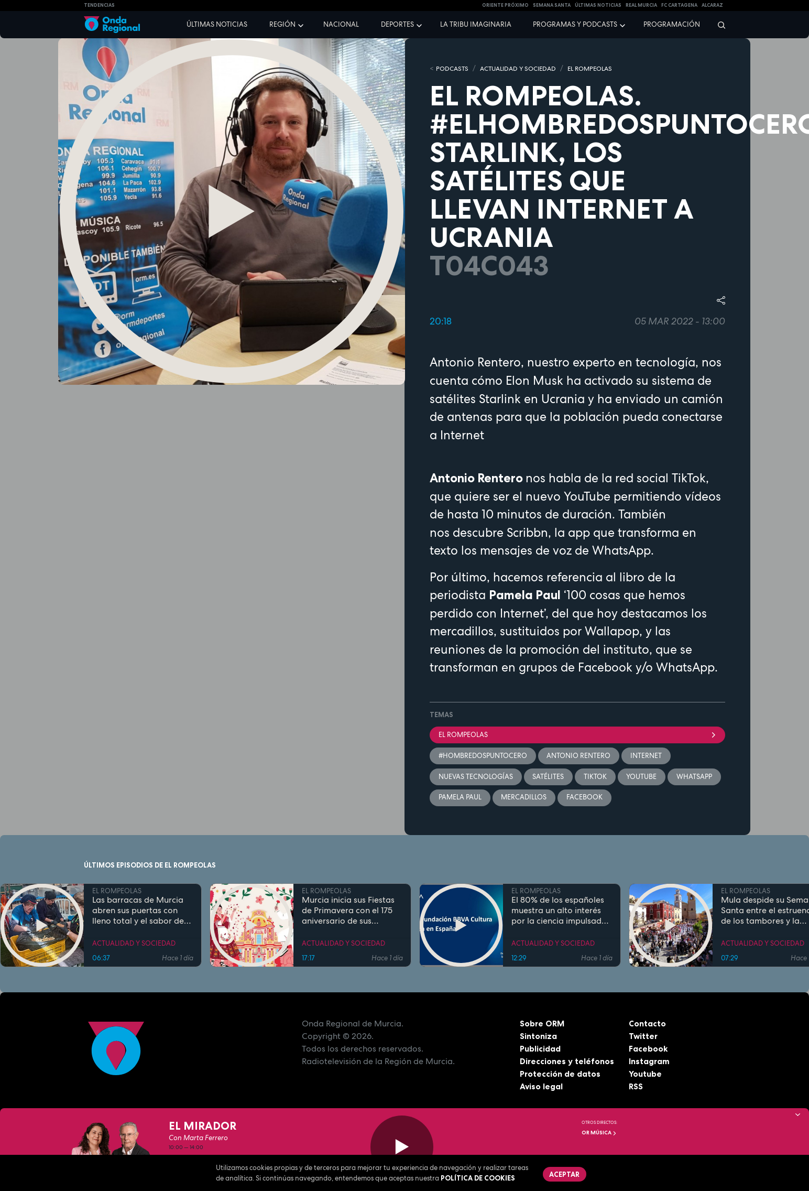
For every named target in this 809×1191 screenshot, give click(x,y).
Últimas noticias (217, 24)
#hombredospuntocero (483, 756)
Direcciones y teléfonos (567, 1062)
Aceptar (565, 1174)
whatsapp (695, 777)
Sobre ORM (543, 1025)
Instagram (649, 1062)
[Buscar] (718, 24)
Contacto (647, 1025)
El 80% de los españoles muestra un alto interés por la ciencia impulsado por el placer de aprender (561, 912)
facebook (585, 798)
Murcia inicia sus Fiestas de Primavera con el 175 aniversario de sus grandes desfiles (348, 912)
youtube (642, 777)
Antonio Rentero (579, 756)
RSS (636, 1087)
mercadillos (524, 798)
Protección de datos (561, 1075)
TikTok (595, 777)
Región (282, 24)
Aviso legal (541, 1087)
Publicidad (540, 1050)
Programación (671, 24)
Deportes (397, 24)
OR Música (599, 1132)
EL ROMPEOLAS (601, 68)
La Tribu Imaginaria (475, 24)
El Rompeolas (577, 734)
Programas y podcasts (575, 24)
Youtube (645, 1075)
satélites (548, 777)
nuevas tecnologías (476, 777)
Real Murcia (641, 5)
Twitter (644, 1037)
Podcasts (453, 68)
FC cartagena (679, 5)
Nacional (341, 24)
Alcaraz (712, 5)
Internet (646, 756)
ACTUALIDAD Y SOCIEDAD (523, 68)
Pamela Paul (460, 798)
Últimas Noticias (598, 5)
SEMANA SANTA (552, 5)
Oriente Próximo (505, 5)
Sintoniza (538, 1037)
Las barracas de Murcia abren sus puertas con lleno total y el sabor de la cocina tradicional (138, 912)
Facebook (648, 1050)
